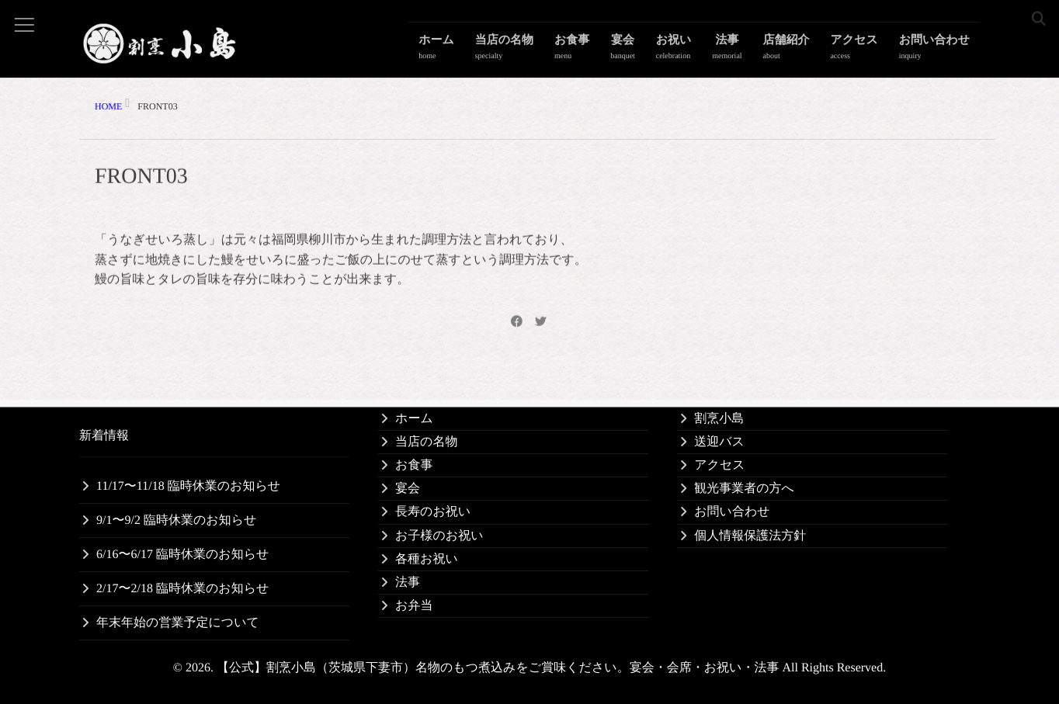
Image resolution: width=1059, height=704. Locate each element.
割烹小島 (719, 418)
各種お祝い (426, 559)
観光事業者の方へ (744, 488)
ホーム (475, 51)
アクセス (860, 51)
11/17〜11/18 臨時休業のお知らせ (188, 486)
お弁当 (413, 605)
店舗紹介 (797, 51)
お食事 (601, 51)
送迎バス (719, 442)
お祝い (694, 51)
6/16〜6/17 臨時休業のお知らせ (182, 554)
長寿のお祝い (432, 511)
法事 (743, 51)
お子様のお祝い (439, 536)
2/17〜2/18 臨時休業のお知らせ (182, 588)
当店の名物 (538, 51)
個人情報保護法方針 (750, 536)
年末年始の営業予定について (177, 622)
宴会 (648, 51)
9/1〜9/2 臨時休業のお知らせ (176, 520)
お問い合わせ (936, 51)
